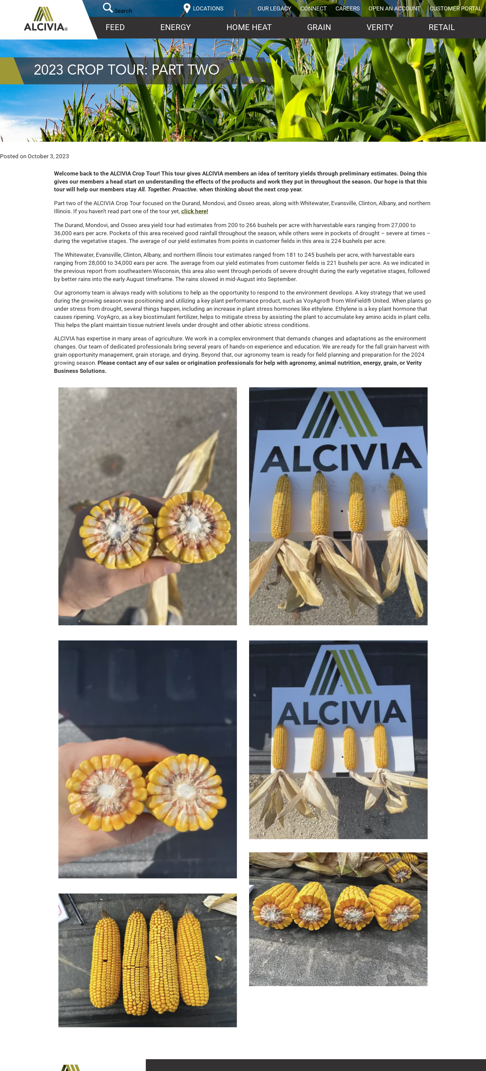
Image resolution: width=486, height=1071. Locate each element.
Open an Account (395, 8)
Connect (313, 8)
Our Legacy (274, 8)
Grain (319, 27)
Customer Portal (456, 8)
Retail (442, 27)
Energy (175, 27)
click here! (194, 211)
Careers (347, 8)
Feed (115, 27)
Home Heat (249, 27)
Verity (380, 27)
